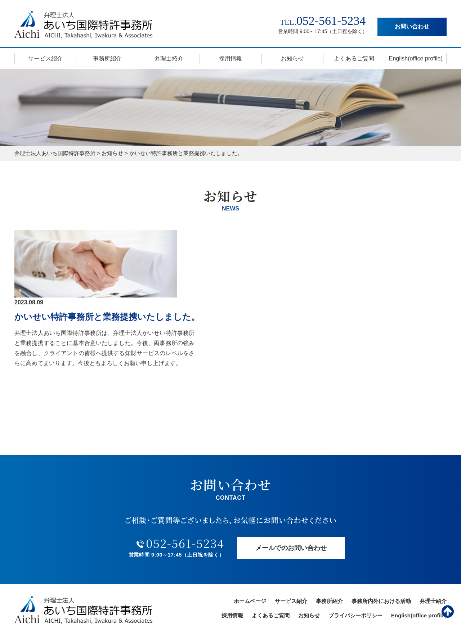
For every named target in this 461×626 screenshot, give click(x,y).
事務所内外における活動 (381, 544)
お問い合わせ (412, 26)
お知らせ (292, 58)
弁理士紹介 (169, 58)
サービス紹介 (45, 58)
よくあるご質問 (354, 58)
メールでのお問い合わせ (291, 490)
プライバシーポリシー (355, 558)
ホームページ (250, 544)
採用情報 (230, 58)
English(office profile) (416, 58)
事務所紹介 (107, 58)
